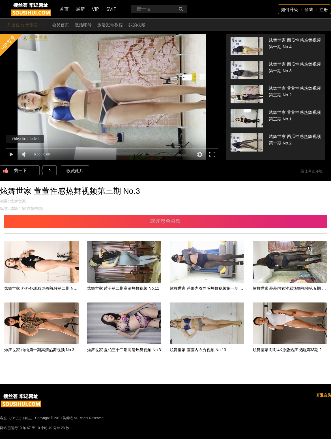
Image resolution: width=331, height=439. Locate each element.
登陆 (308, 9)
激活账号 (83, 24)
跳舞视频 (35, 208)
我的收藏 (136, 24)
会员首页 (60, 24)
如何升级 (289, 9)
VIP (95, 9)
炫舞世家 (18, 201)
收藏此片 (74, 170)
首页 (64, 9)
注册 (323, 9)
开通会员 (323, 395)
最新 (80, 9)
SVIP (111, 9)
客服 (3, 418)
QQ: (21, 418)
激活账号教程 (110, 24)
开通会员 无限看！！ (26, 24)
